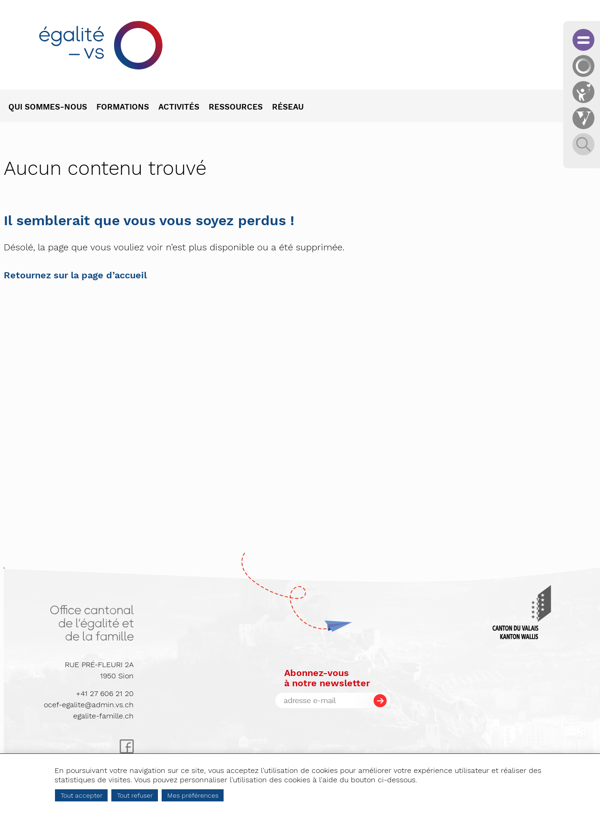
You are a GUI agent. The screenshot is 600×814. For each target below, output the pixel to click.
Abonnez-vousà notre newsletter (327, 678)
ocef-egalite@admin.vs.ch (89, 704)
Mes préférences (192, 795)
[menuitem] (52, 108)
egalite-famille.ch (103, 715)
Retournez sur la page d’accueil (75, 275)
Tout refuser (135, 795)
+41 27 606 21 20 (105, 693)
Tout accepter (81, 795)
